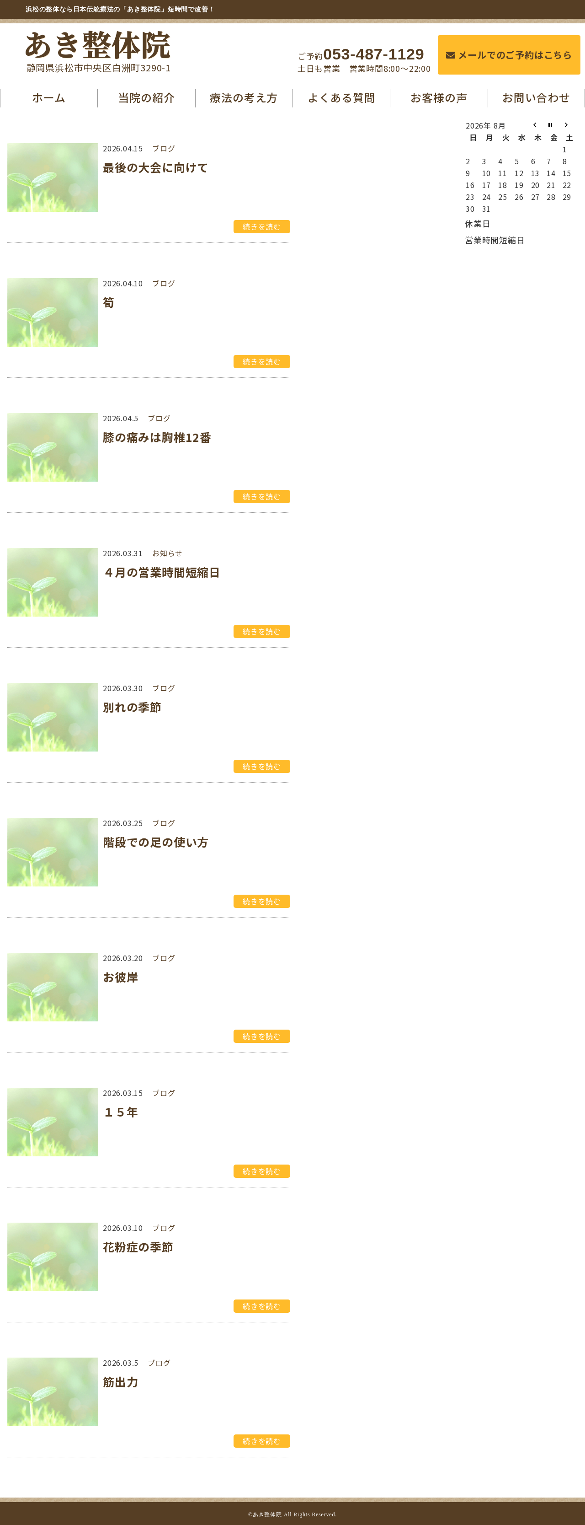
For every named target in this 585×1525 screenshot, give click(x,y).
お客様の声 (438, 97)
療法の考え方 (244, 97)
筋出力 (120, 1381)
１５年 (120, 1111)
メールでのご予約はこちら (509, 54)
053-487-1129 (373, 54)
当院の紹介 (146, 97)
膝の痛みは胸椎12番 (157, 437)
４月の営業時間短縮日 (162, 572)
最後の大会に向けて (156, 167)
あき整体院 (97, 43)
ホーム (48, 97)
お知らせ (167, 553)
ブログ (163, 148)
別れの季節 (132, 706)
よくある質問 (342, 97)
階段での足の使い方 (156, 841)
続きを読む (262, 226)
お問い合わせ (536, 97)
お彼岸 (120, 976)
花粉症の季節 (138, 1246)
